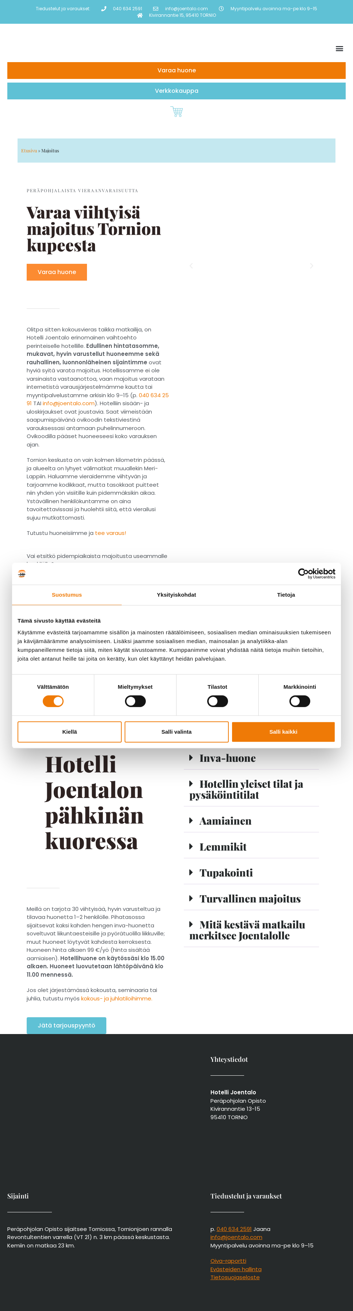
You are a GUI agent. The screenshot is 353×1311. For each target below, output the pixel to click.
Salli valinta (177, 732)
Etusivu (29, 150)
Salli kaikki (283, 732)
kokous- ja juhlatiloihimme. (116, 998)
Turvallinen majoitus (250, 898)
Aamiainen (226, 820)
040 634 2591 (234, 1229)
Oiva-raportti (228, 1261)
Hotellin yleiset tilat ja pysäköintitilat (246, 789)
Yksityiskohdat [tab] (176, 595)
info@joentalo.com (69, 403)
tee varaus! (110, 533)
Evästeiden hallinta (236, 1269)
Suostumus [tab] (67, 595)
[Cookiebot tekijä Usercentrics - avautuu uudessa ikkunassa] (303, 573)
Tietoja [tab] (286, 595)
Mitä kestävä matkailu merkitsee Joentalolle (247, 929)
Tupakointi (226, 872)
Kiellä (69, 732)
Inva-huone (228, 757)
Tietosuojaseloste (235, 1277)
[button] (340, 48)
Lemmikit (223, 846)
